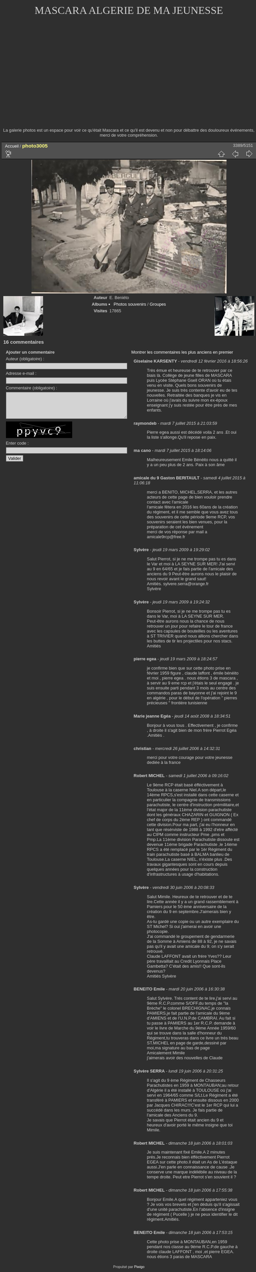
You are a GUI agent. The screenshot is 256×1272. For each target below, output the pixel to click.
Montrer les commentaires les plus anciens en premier (182, 352)
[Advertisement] (129, 76)
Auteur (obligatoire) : (25, 358)
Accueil (12, 146)
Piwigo (139, 1267)
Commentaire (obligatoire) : (31, 387)
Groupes (158, 304)
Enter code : (17, 448)
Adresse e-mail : (21, 373)
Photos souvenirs (130, 304)
